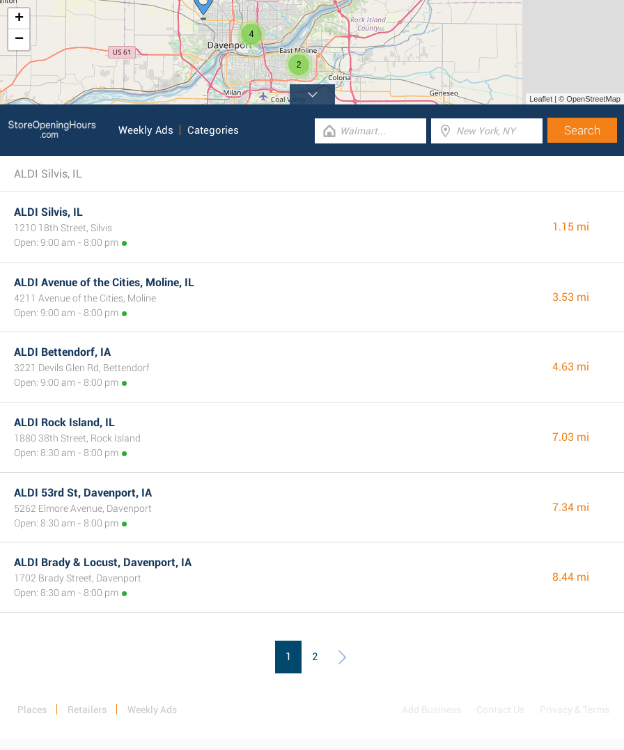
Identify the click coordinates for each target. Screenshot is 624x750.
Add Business (431, 709)
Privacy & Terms (574, 709)
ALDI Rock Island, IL (64, 422)
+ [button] (19, 18)
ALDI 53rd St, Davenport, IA (83, 492)
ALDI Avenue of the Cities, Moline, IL (104, 282)
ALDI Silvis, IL (48, 212)
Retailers (87, 709)
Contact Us (500, 709)
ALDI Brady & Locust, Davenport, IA (103, 562)
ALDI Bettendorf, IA (62, 352)
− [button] (19, 39)
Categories (213, 130)
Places (32, 709)
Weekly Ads (145, 130)
